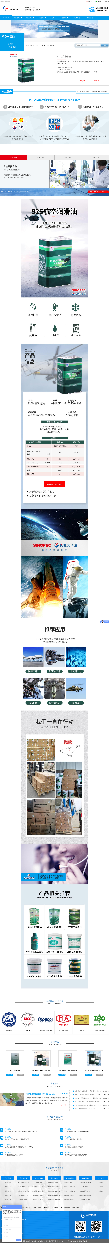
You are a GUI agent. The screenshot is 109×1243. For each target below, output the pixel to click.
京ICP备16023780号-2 (64, 1241)
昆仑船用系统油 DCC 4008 (70, 1182)
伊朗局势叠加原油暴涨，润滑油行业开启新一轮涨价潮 (88, 1091)
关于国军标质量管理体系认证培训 (85, 1108)
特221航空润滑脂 (23, 1195)
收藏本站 (99, 1)
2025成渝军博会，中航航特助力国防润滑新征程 (88, 1101)
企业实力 (101, 1186)
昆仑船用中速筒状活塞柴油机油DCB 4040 (70, 1191)
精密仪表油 (8, 1199)
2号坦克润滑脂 (37, 1207)
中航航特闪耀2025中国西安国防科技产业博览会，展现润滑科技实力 (88, 1105)
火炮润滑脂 (55, 1207)
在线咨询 (9, 1074)
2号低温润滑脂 (23, 1199)
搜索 (105, 45)
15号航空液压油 (65, 1207)
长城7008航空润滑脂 (23, 1182)
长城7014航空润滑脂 (23, 1186)
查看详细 (20, 1074)
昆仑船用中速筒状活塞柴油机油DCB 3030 (70, 1199)
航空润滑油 (50, 45)
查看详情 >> (64, 1105)
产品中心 (42, 45)
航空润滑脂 (8, 1182)
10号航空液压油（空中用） (38, 1199)
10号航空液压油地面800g (38, 1195)
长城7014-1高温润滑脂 (23, 1191)
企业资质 (101, 1191)
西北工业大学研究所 (85, 1191)
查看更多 (96, 81)
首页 (37, 45)
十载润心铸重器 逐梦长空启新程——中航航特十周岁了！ (88, 1094)
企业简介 (101, 1182)
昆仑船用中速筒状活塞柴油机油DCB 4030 (70, 1195)
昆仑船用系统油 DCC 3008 (70, 1186)
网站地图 (107, 1)
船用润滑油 (8, 1195)
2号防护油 (3, 191)
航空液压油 (8, 1186)
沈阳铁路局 (85, 1186)
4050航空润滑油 (13, 191)
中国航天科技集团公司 (85, 1195)
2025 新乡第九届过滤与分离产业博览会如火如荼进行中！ (88, 1098)
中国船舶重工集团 (85, 1199)
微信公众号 (90, 1)
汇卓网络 (79, 1241)
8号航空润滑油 (76, 1207)
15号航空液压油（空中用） (38, 1186)
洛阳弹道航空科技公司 (85, 1182)
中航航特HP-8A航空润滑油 (54, 1182)
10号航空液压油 (24, 191)
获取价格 (82, 81)
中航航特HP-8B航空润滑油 (54, 1191)
